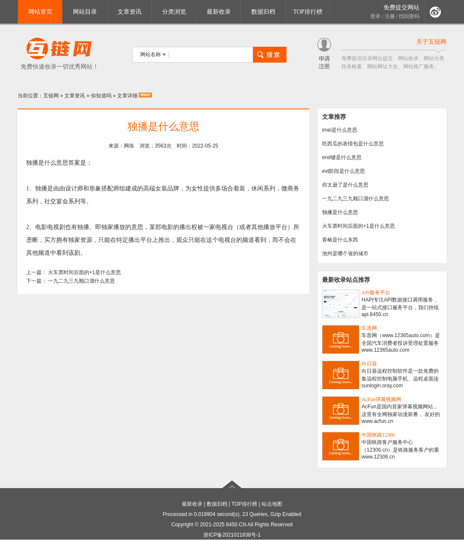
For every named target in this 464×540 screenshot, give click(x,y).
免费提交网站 (401, 7)
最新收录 (219, 12)
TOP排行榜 (307, 12)
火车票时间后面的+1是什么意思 (84, 272)
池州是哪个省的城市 (345, 253)
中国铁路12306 (378, 435)
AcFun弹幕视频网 (381, 399)
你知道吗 (101, 96)
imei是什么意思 (339, 130)
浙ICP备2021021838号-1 (231, 535)
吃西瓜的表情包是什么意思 (353, 144)
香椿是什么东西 (340, 240)
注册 (390, 16)
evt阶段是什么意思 (343, 171)
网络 (129, 146)
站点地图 (272, 504)
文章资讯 (130, 12)
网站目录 (85, 12)
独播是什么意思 (340, 212)
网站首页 (40, 12)
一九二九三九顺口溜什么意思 (81, 281)
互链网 (51, 96)
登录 (375, 16)
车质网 (369, 328)
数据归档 (263, 12)
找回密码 (409, 16)
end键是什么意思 (342, 157)
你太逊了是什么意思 (345, 185)
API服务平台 (376, 293)
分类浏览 (174, 12)
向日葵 (369, 364)
